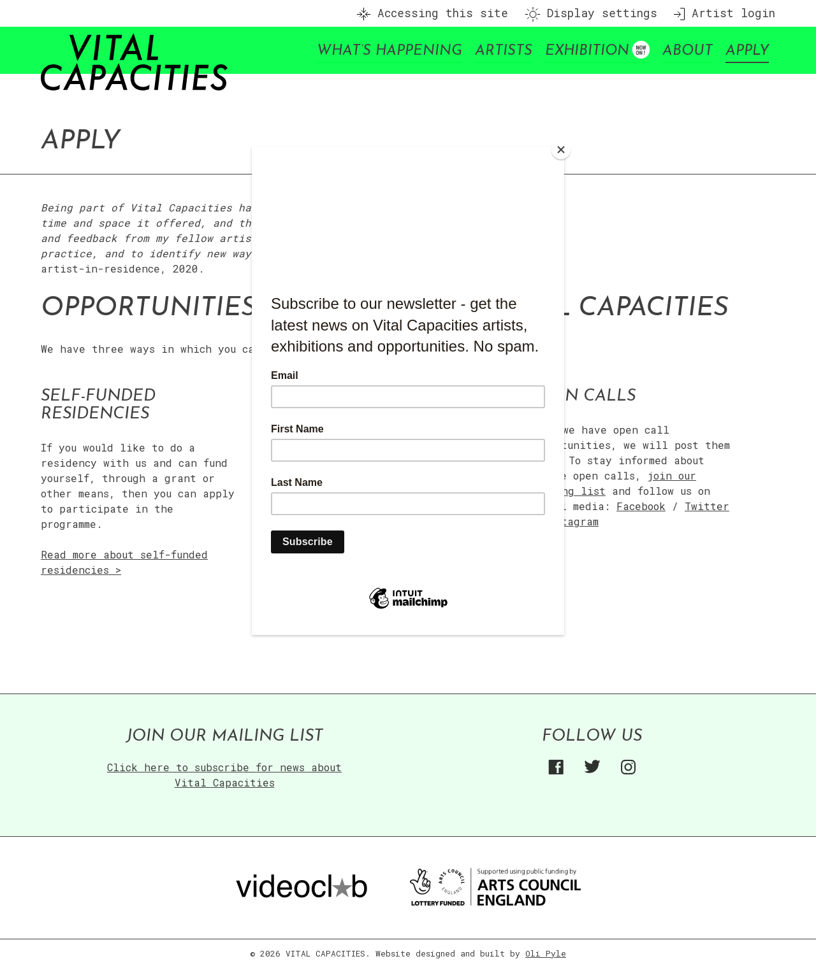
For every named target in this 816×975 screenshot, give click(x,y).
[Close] (561, 149)
